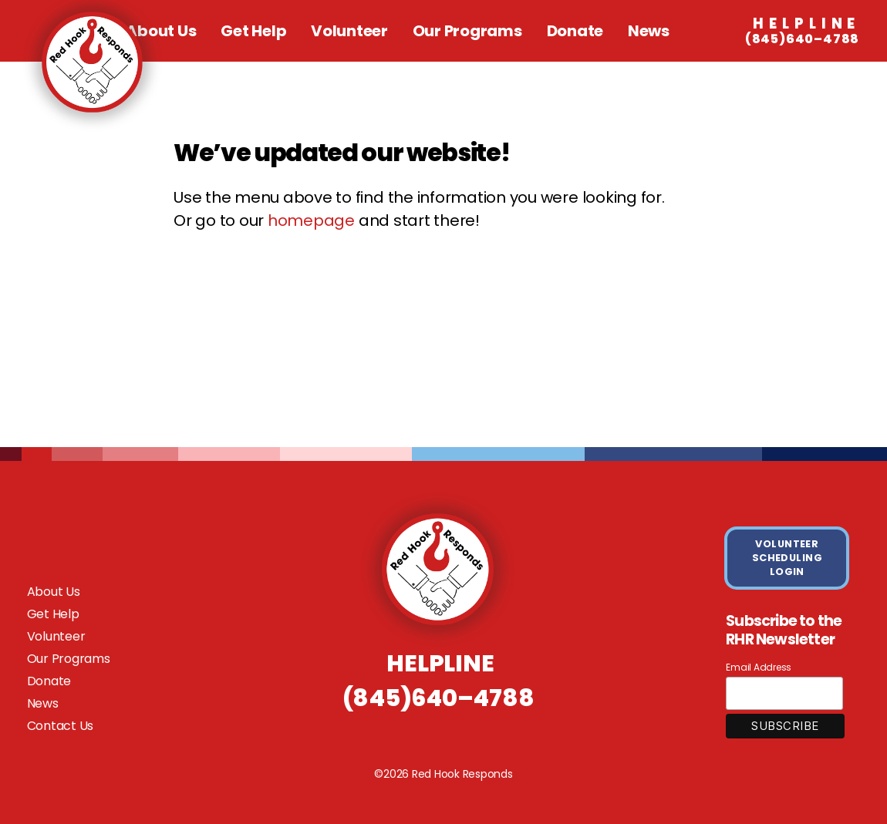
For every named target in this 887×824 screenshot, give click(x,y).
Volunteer (349, 31)
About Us (53, 591)
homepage (311, 220)
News (648, 31)
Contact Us (60, 726)
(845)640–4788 (802, 31)
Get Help (253, 31)
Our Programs (467, 31)
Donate (575, 31)
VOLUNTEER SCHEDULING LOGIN (787, 557)
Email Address (758, 667)
